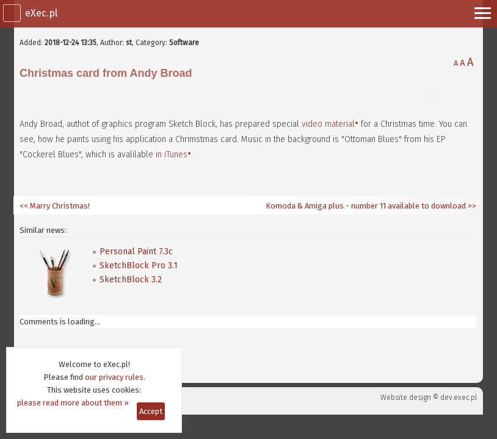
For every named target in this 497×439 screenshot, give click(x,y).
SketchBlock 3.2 (131, 279)
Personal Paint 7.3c (136, 251)
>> (471, 205)
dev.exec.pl (458, 397)
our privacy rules (114, 377)
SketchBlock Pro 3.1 (139, 265)
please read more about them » (73, 402)
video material (328, 124)
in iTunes (171, 154)
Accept (150, 411)
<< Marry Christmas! (55, 205)
